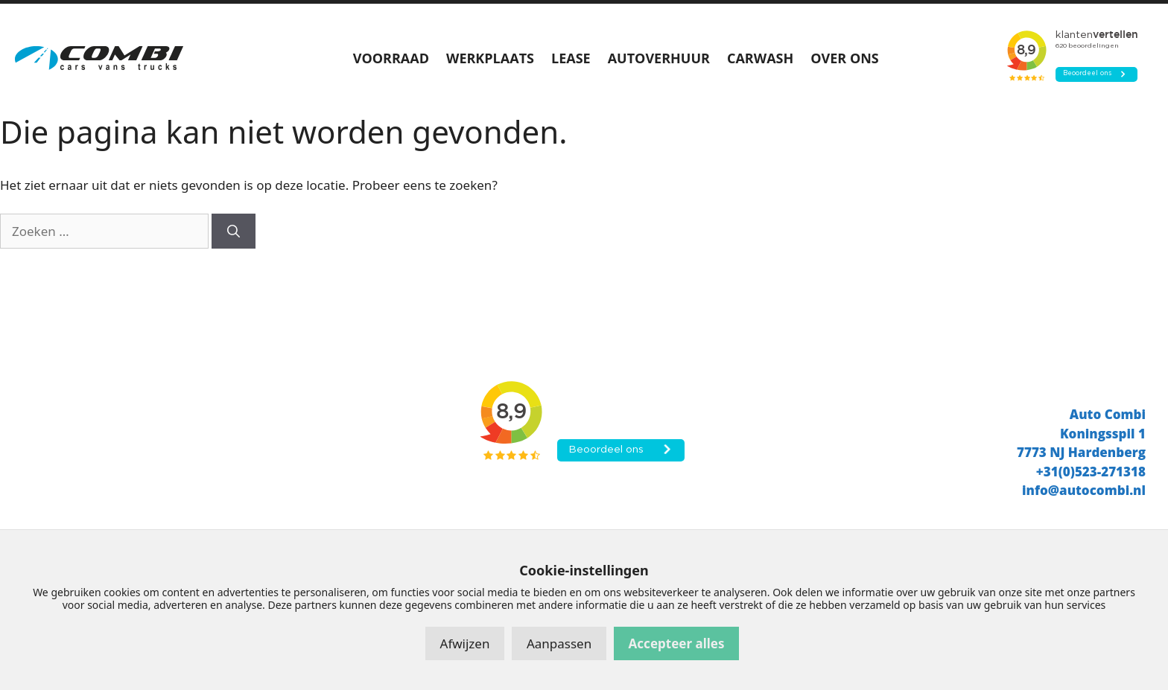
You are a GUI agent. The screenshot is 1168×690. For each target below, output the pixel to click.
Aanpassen (559, 643)
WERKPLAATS (490, 58)
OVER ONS (844, 58)
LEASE (571, 58)
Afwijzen (465, 643)
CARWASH (760, 58)
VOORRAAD (391, 58)
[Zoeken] (234, 231)
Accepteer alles (677, 643)
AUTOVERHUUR (659, 58)
